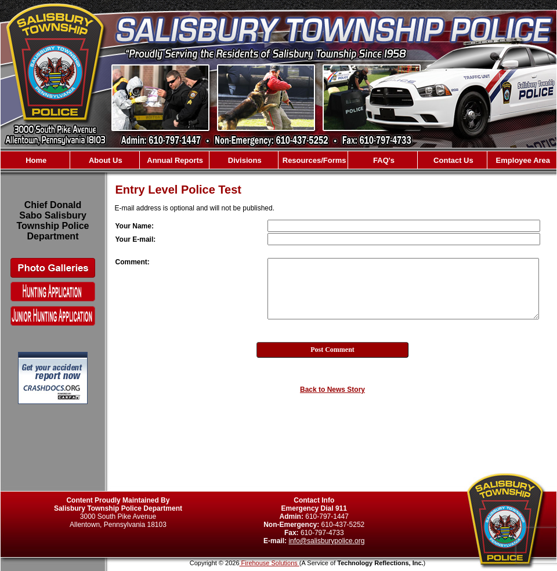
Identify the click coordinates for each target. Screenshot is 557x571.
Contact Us (452, 160)
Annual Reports (174, 160)
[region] (278, 160)
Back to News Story (332, 389)
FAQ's (383, 160)
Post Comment (332, 349)
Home (35, 160)
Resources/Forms (313, 160)
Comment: (132, 262)
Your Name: (134, 226)
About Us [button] (104, 160)
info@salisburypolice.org (326, 541)
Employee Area (522, 160)
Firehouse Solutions (269, 562)
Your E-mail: (135, 239)
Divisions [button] (243, 160)
